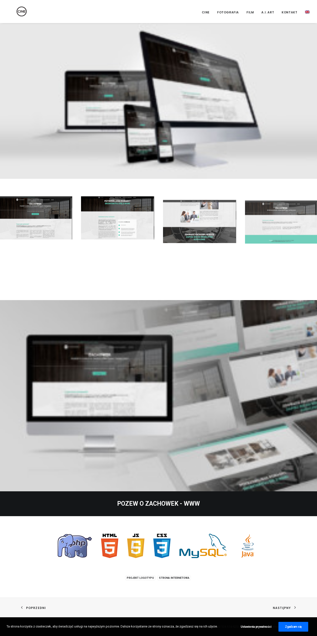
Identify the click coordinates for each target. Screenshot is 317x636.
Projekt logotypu (140, 577)
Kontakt (289, 12)
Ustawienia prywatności (256, 632)
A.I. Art (267, 12)
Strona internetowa (174, 577)
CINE (206, 12)
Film (250, 12)
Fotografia (228, 12)
